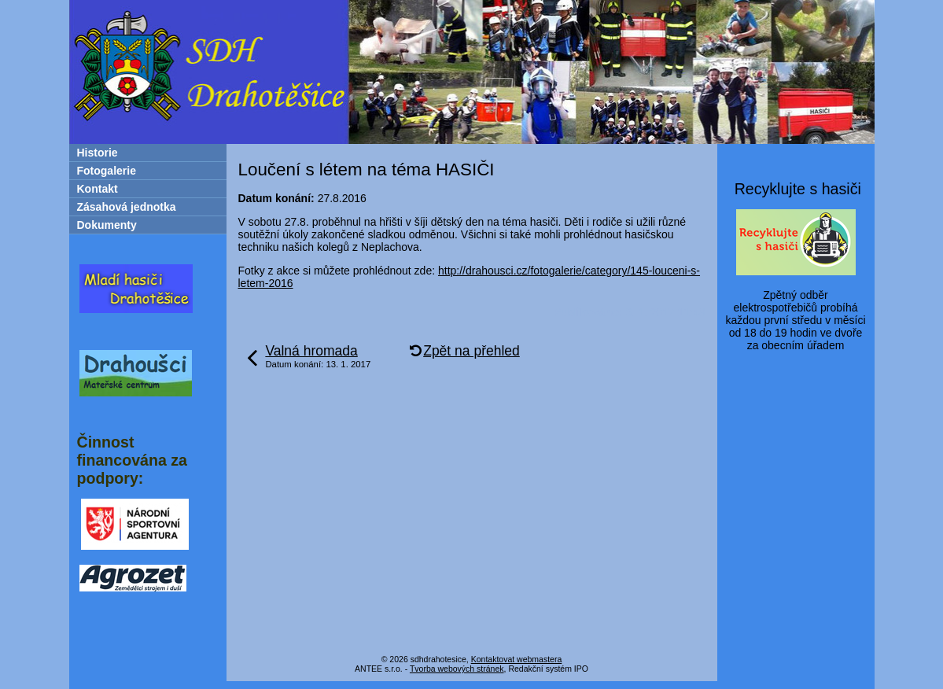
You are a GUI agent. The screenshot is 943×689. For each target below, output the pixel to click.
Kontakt (97, 188)
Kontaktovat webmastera (516, 659)
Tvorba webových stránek (457, 668)
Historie (97, 152)
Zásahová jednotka (126, 207)
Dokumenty (107, 225)
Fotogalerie (106, 170)
